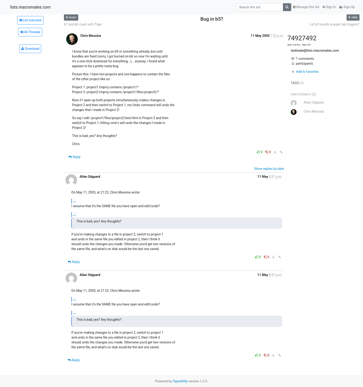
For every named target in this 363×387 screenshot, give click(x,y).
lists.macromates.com (30, 7)
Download (30, 49)
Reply (74, 157)
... (74, 201)
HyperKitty (180, 381)
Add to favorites (305, 71)
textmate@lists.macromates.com (315, 50)
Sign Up (347, 7)
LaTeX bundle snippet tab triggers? (335, 24)
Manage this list (306, 7)
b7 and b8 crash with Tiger (83, 24)
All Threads (30, 32)
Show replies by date (269, 169)
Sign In (329, 7)
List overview (30, 20)
